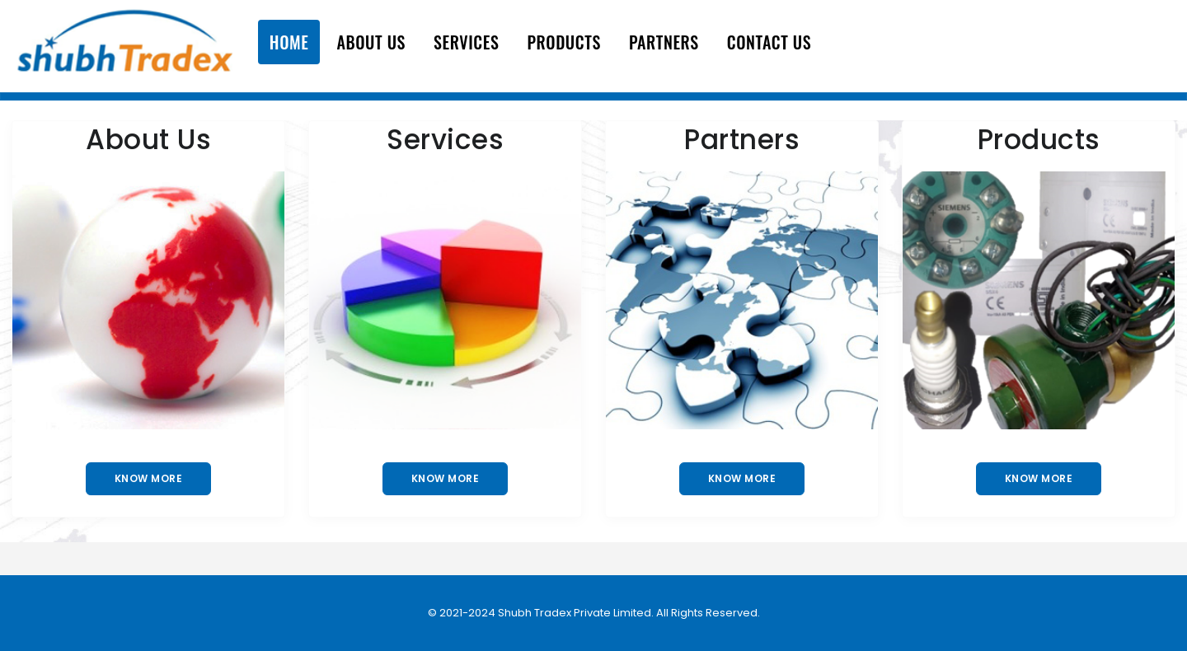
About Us (371, 42)
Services (466, 42)
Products (563, 42)
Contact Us (769, 42)
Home (289, 42)
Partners (664, 42)
